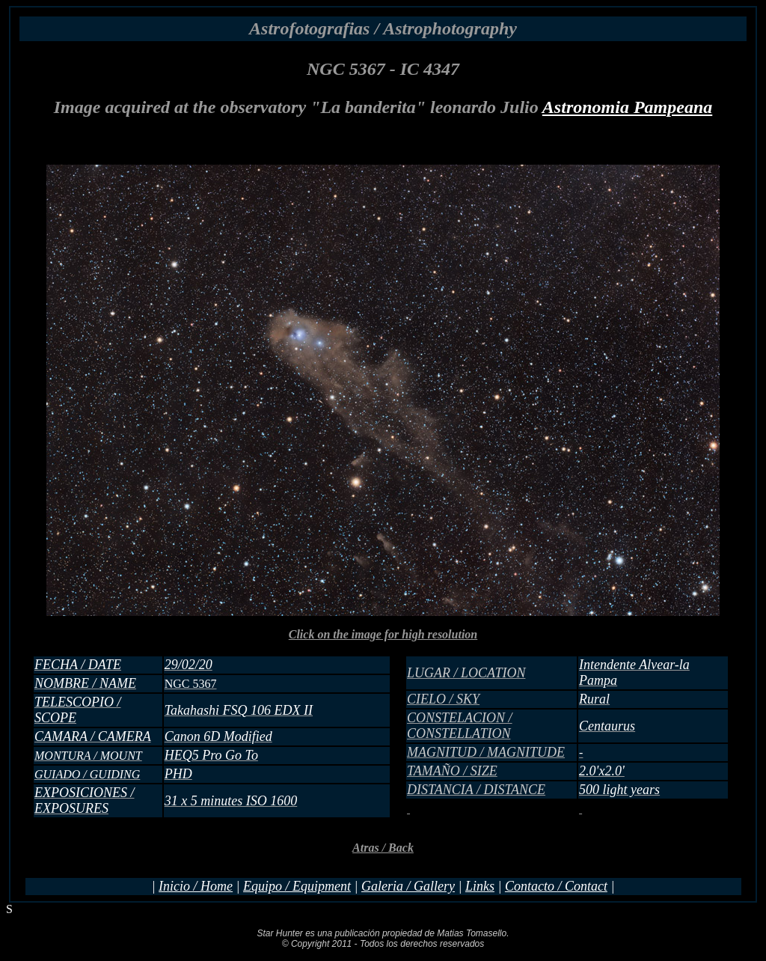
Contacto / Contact (556, 886)
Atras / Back (383, 847)
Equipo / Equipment (297, 886)
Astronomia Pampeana (627, 107)
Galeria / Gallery (408, 886)
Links (479, 886)
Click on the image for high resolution (383, 730)
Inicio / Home (196, 886)
